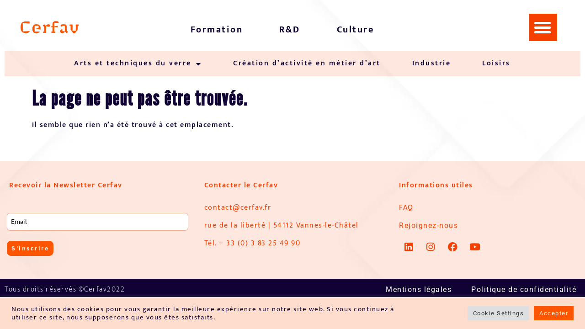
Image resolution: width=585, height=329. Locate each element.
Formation (217, 29)
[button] (543, 27)
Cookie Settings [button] (498, 313)
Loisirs (496, 63)
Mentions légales (419, 289)
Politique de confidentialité (523, 289)
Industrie (431, 63)
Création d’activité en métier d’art (307, 63)
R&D (289, 29)
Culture (355, 29)
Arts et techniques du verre (138, 64)
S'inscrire (31, 248)
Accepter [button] (553, 313)
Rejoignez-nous (428, 225)
